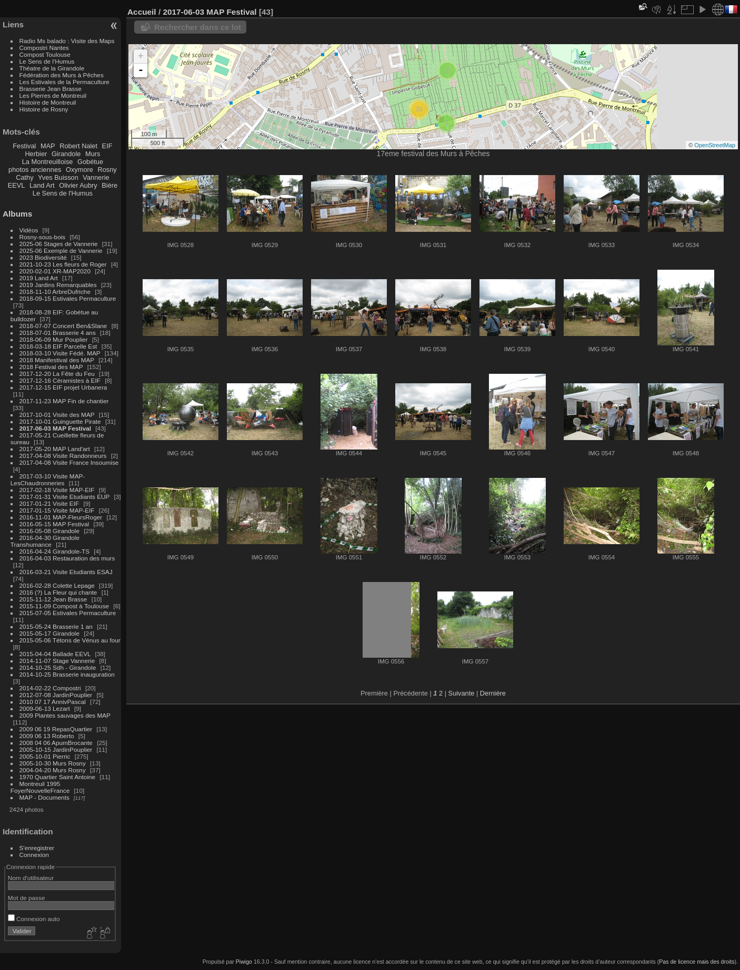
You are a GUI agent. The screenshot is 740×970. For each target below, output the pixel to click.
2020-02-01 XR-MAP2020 (55, 271)
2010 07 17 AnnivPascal (52, 701)
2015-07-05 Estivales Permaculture (67, 612)
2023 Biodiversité (43, 257)
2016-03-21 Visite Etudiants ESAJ (66, 571)
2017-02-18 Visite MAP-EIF (57, 489)
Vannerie (96, 177)
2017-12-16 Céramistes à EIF (60, 380)
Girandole (66, 154)
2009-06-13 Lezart (44, 708)
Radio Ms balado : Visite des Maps (67, 40)
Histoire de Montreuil (47, 102)
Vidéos (28, 230)
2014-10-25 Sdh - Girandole (57, 667)
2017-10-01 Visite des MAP (57, 414)
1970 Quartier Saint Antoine (57, 776)
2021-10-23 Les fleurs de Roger (63, 264)
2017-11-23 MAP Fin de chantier (64, 400)
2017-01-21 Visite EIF (49, 503)
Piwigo (244, 961)
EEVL (16, 185)
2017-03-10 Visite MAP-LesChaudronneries (48, 479)
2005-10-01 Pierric (45, 756)
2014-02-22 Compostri (50, 688)
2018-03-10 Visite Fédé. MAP (60, 353)
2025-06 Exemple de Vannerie (61, 250)
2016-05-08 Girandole (49, 530)
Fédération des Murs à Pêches (61, 75)
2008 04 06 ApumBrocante (56, 742)
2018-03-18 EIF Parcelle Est (58, 346)
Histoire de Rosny (43, 109)
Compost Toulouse (45, 54)
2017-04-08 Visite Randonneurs (63, 455)
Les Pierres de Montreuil (53, 95)
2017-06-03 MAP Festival (55, 428)
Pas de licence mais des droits (696, 961)
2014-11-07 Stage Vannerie (57, 660)
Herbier (36, 154)
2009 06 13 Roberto (46, 735)
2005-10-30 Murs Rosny (52, 763)
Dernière (493, 693)
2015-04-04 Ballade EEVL (55, 653)
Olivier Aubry (78, 185)
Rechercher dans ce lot (197, 27)
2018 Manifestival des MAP (56, 359)
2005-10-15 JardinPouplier (56, 749)
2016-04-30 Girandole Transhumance (45, 541)
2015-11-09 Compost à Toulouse (64, 606)
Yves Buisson (58, 177)
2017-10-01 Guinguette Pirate (60, 421)
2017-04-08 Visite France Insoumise (69, 462)
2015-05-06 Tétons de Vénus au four (70, 640)
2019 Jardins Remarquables (58, 284)
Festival (24, 146)
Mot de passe (26, 897)
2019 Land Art (39, 277)
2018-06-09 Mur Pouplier (53, 339)
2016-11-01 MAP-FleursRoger (61, 517)
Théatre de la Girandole (52, 68)
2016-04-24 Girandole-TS (54, 551)
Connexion (34, 854)
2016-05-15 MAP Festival (54, 523)
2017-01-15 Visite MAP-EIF (57, 510)
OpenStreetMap (714, 145)
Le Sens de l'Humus (47, 61)
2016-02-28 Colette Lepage (57, 585)
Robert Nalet (78, 146)
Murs (92, 154)
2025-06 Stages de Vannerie (58, 243)
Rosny (106, 169)
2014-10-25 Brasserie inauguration (67, 674)
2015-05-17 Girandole (49, 633)
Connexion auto (34, 918)
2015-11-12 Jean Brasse (53, 599)
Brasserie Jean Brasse (50, 88)
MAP (48, 146)
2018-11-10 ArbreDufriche (55, 291)
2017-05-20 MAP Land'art (54, 448)
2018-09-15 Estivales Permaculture (67, 298)
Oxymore (79, 169)
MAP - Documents (44, 797)
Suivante (461, 693)
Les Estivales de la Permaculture (64, 81)
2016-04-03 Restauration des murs (67, 558)
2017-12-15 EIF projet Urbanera (63, 387)
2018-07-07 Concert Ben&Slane (63, 325)
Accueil (141, 11)
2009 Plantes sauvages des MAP (65, 715)
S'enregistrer (36, 847)
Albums (17, 213)
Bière (109, 185)
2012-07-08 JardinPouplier (56, 694)
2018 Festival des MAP (51, 366)
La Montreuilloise (47, 162)
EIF (107, 146)
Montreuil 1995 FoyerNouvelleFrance (40, 787)
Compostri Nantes (44, 47)
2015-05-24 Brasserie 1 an (56, 626)
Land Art (42, 185)
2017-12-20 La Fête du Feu (57, 373)
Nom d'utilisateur (31, 877)
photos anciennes (34, 169)
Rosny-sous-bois (42, 236)
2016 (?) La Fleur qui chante (58, 592)
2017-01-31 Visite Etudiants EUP (64, 496)
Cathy (24, 177)
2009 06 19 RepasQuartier (56, 729)
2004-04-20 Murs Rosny (52, 770)
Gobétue (90, 162)
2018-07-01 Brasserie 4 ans (57, 332)
